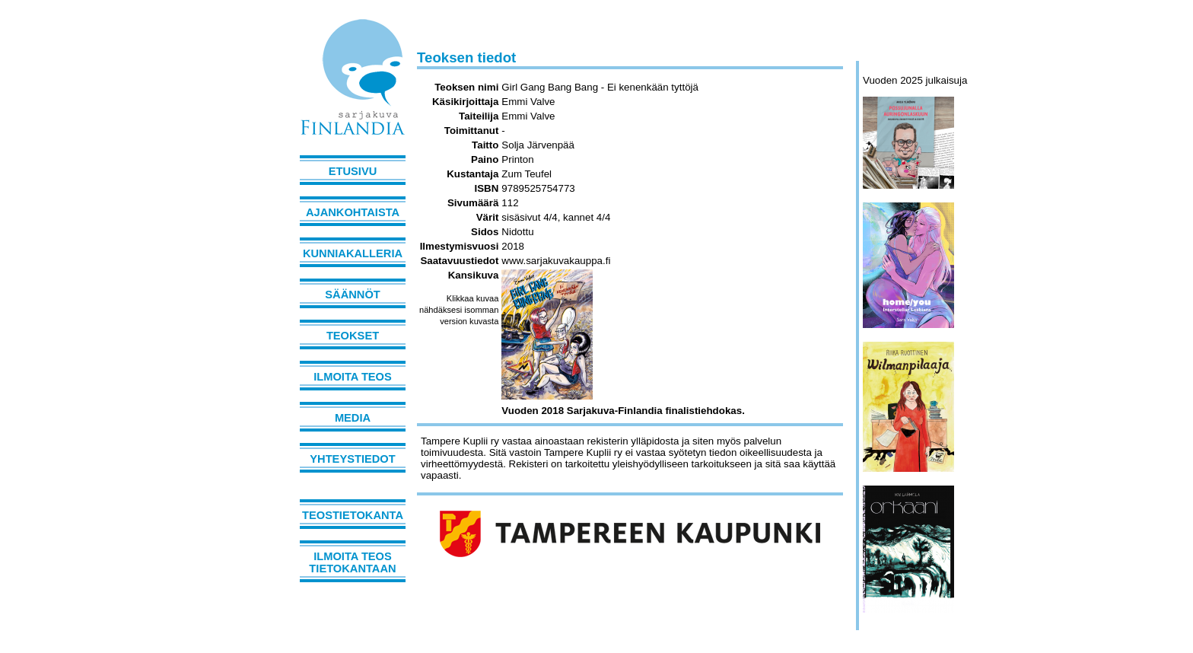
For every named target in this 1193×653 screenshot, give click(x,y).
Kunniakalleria (352, 253)
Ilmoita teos (352, 377)
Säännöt (352, 294)
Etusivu (353, 171)
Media (353, 418)
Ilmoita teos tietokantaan (352, 562)
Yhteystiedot (352, 459)
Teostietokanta (352, 515)
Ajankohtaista (352, 212)
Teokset (352, 336)
